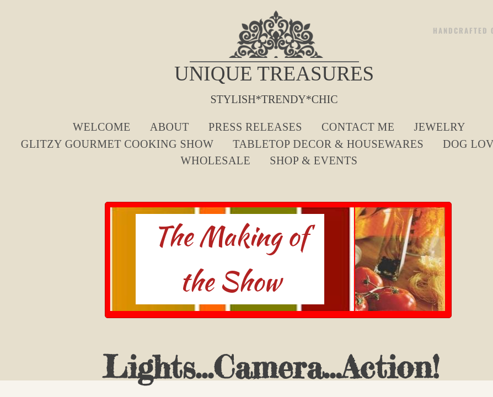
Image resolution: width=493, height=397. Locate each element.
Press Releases (255, 127)
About (169, 127)
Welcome (102, 127)
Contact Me (357, 127)
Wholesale (216, 160)
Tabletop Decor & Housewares (328, 144)
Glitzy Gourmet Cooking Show (117, 144)
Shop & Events (313, 160)
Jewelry (439, 127)
